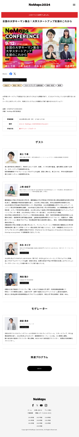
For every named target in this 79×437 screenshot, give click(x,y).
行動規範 (30, 413)
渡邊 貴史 (24, 321)
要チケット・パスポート (27, 129)
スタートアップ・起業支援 (34, 85)
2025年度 (39, 426)
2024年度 (48, 423)
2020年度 (39, 420)
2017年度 (39, 417)
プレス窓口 (48, 410)
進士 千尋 (24, 154)
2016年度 (31, 417)
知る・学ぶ (17, 85)
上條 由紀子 (25, 186)
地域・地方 (50, 85)
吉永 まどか (25, 245)
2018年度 (48, 417)
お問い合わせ (38, 410)
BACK (39, 369)
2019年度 (31, 420)
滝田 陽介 (24, 276)
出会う (7, 85)
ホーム (30, 410)
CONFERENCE (14, 80)
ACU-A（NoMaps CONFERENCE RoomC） (34, 124)
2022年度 (31, 423)
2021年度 (48, 420)
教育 (59, 85)
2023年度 (39, 423)
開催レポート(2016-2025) (43, 413)
